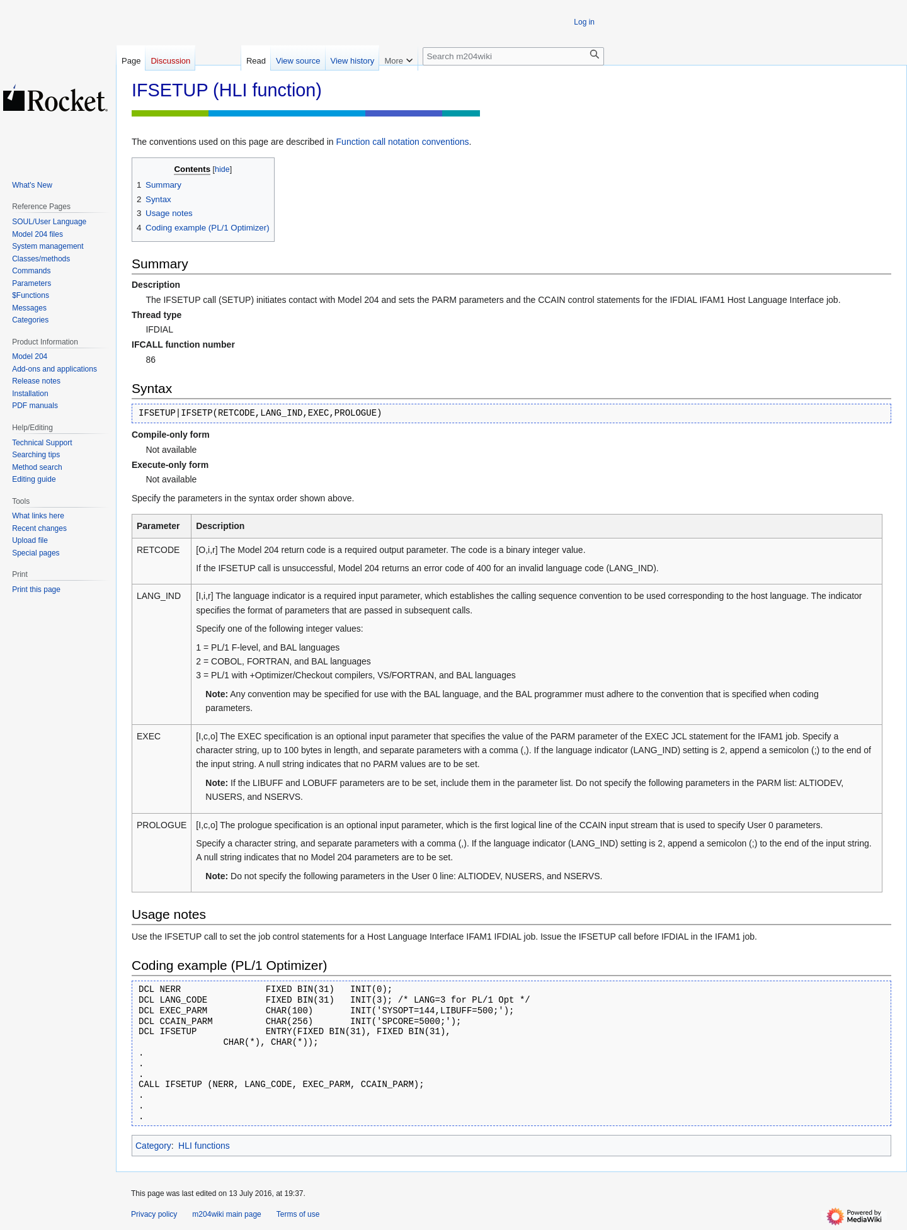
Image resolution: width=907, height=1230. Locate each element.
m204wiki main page (226, 1214)
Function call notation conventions (402, 142)
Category (153, 1146)
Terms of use (298, 1214)
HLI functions (204, 1146)
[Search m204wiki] (513, 56)
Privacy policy (154, 1214)
